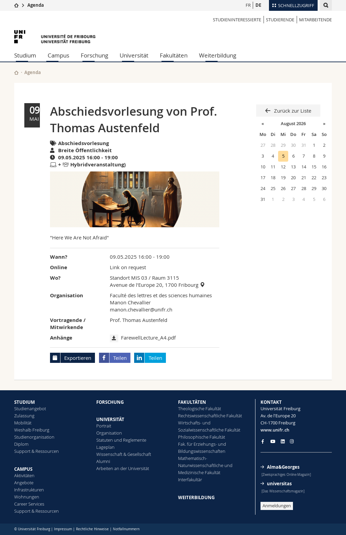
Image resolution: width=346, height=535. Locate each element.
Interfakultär (190, 479)
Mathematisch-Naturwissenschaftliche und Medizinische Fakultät (205, 465)
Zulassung (24, 416)
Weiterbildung (217, 55)
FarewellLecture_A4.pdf (148, 337)
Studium (25, 55)
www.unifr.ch (275, 430)
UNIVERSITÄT (110, 419)
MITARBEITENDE (315, 20)
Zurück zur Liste (292, 110)
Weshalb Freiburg (31, 430)
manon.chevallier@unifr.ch (141, 309)
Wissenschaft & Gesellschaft (123, 454)
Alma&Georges (283, 467)
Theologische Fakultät (199, 408)
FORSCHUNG (110, 402)
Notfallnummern (126, 529)
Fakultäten (174, 55)
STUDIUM (24, 402)
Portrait (103, 426)
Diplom (21, 444)
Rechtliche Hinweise (92, 529)
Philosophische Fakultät (201, 437)
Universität (134, 55)
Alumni (103, 461)
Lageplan (105, 447)
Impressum (63, 529)
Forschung (94, 55)
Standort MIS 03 (128, 277)
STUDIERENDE (280, 20)
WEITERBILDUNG (196, 497)
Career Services (29, 504)
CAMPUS (23, 469)
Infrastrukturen (29, 490)
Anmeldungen (277, 506)
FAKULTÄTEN (192, 402)
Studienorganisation (34, 437)
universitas (279, 484)
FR (248, 5)
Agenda (35, 5)
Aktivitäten (24, 475)
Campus (58, 55)
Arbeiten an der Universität (122, 468)
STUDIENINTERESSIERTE (237, 20)
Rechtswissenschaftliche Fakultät (210, 416)
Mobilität (22, 423)
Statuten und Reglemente (121, 440)
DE (258, 5)
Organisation (109, 433)
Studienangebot (30, 408)
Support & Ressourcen (36, 451)
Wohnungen (26, 497)
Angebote (23, 483)
